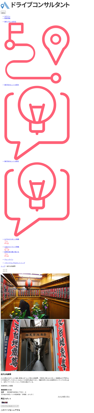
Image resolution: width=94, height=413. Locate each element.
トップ (3, 266)
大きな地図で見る (64, 396)
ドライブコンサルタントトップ (9, 406)
